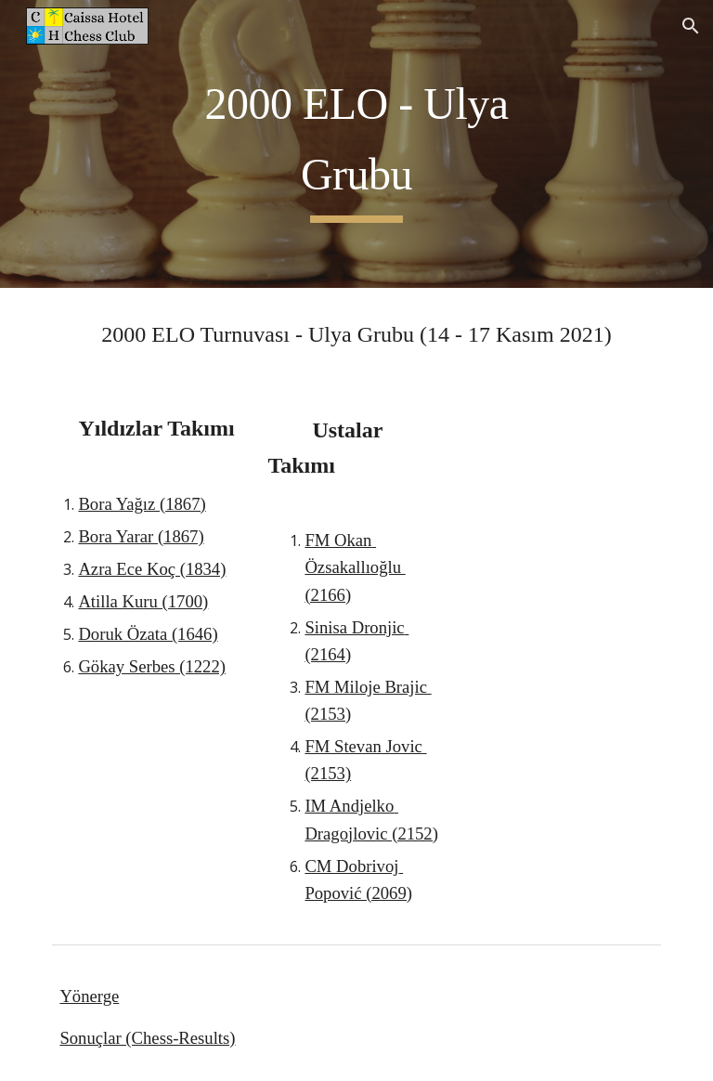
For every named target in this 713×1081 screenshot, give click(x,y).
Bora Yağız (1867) (141, 504)
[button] (690, 26)
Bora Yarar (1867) (140, 536)
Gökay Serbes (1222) (152, 666)
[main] (356, 143)
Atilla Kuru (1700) (143, 601)
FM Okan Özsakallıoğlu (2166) (355, 567)
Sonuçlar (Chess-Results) (147, 1038)
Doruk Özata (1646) (147, 634)
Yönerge (89, 996)
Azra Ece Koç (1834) (152, 569)
